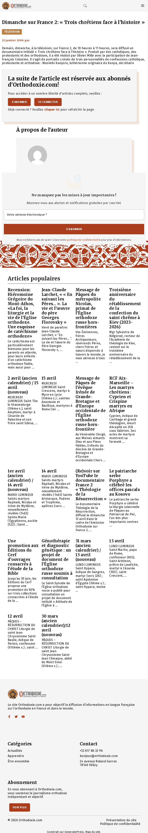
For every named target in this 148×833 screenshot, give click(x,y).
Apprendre (16, 756)
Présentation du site (121, 820)
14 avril (49, 471)
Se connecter (48, 102)
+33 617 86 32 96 (91, 751)
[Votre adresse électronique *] (74, 214)
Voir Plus (20, 807)
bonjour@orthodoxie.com (99, 756)
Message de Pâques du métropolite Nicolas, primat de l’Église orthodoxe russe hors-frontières (88, 308)
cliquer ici (52, 109)
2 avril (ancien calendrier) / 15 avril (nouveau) (23, 385)
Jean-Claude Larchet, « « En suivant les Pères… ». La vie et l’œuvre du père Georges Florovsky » (57, 306)
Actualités (15, 751)
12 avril (15, 616)
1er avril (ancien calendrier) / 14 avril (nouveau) (20, 480)
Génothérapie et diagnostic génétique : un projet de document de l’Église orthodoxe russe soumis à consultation (57, 559)
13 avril (116, 540)
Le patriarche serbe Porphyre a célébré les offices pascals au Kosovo (124, 483)
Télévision (11, 31)
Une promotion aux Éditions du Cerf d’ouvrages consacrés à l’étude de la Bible (23, 557)
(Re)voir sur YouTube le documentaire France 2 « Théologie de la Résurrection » (91, 485)
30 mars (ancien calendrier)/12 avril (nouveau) (56, 625)
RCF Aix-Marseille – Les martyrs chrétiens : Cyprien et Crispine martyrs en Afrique (121, 394)
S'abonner (19, 102)
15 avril (49, 378)
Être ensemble (18, 761)
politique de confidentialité (83, 239)
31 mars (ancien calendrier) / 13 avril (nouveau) (88, 550)
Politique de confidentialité (120, 824)
